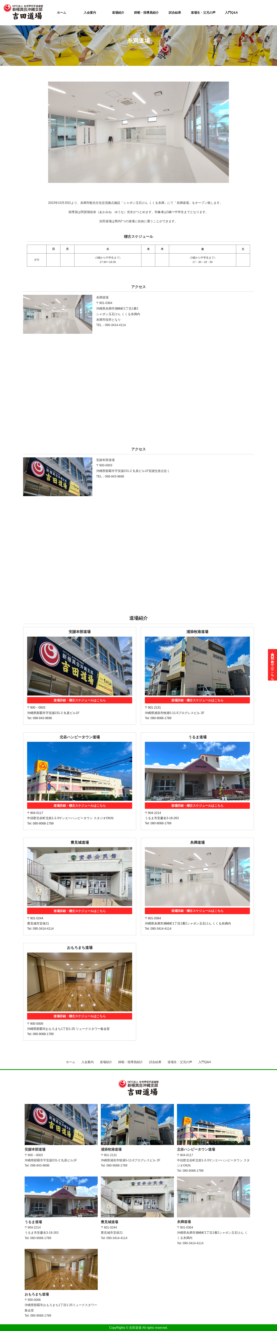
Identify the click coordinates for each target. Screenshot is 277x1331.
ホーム (61, 12)
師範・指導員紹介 (146, 12)
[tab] (138, 188)
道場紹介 (118, 12)
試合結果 (175, 12)
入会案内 (90, 12)
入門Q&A (231, 12)
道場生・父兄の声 (203, 12)
